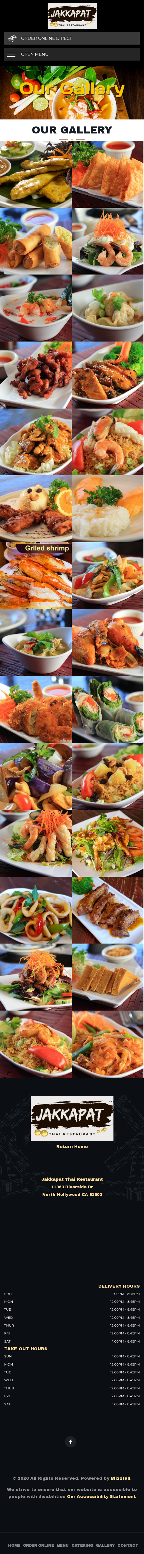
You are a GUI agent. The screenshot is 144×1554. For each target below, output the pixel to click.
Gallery (105, 1546)
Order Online (38, 1546)
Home (14, 1546)
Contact (127, 1546)
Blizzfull (120, 1478)
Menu (63, 1546)
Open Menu (34, 54)
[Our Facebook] (70, 1441)
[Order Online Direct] (72, 38)
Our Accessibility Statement (101, 1496)
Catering (82, 1546)
